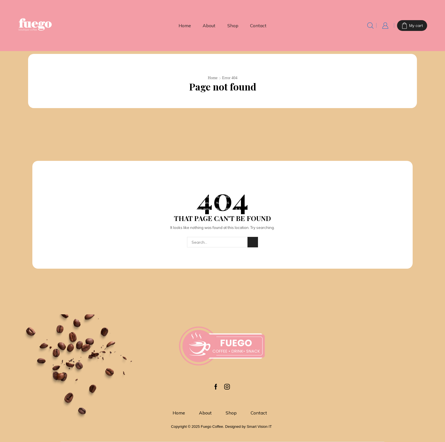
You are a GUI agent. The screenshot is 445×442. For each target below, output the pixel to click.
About (209, 25)
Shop (232, 25)
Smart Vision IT (259, 426)
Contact (258, 25)
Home (185, 25)
